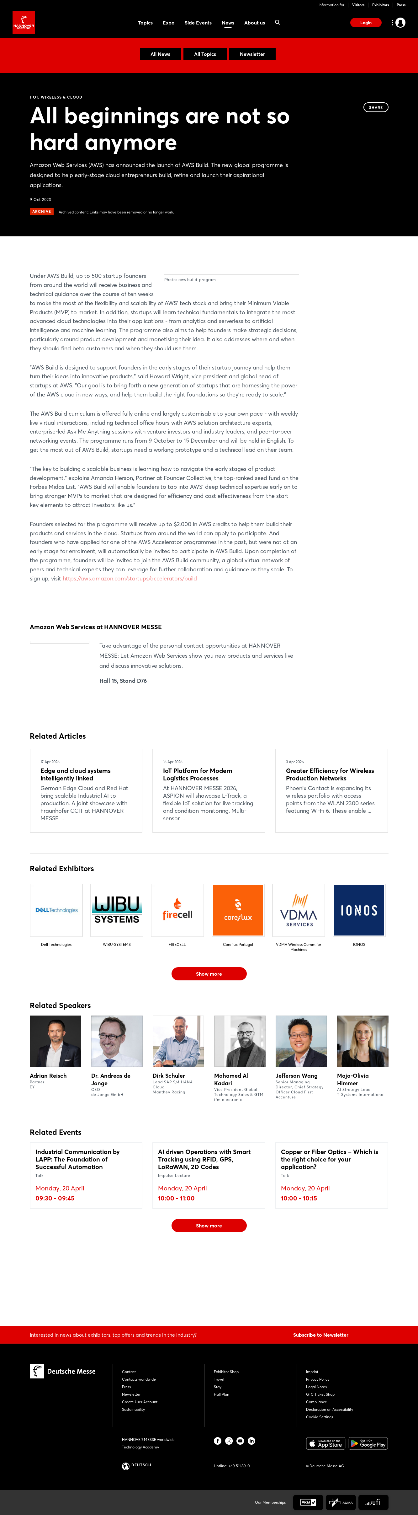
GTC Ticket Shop (320, 1394)
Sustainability (133, 1409)
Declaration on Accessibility (329, 1409)
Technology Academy (140, 1447)
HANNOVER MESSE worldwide (148, 1439)
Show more (209, 1042)
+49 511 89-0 (239, 1466)
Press (401, 5)
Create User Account (139, 1401)
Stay (217, 1386)
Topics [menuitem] (145, 22)
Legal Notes (316, 1386)
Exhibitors (380, 5)
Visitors (358, 5)
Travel (219, 1379)
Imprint (312, 1371)
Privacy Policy (317, 1379)
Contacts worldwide (139, 1379)
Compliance (316, 1401)
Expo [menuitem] (169, 22)
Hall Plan (221, 1394)
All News (160, 54)
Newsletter (252, 54)
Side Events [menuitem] (198, 22)
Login (366, 22)
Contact (129, 1371)
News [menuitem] (228, 22)
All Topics (205, 54)
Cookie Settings (319, 1417)
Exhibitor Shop (226, 1371)
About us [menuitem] (254, 22)
